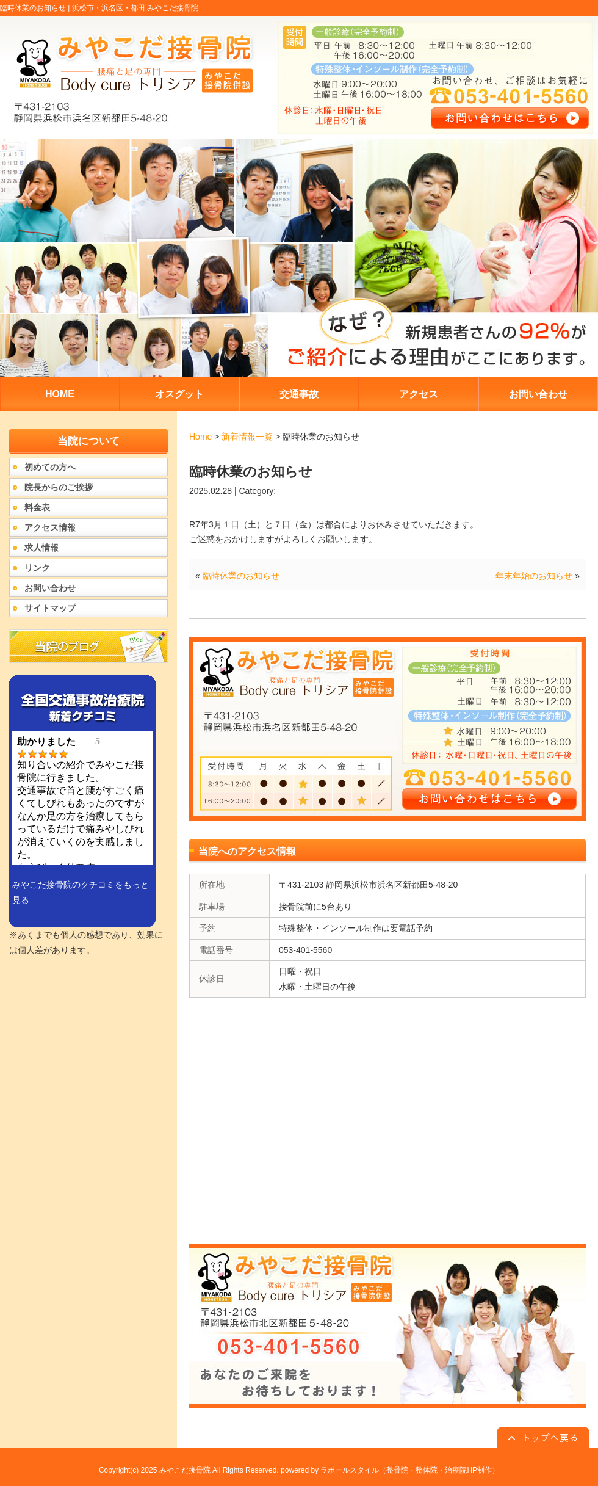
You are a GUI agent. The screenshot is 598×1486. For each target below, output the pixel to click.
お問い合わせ (50, 588)
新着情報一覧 (247, 436)
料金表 (37, 507)
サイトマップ (50, 608)
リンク (37, 568)
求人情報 (41, 548)
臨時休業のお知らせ (241, 576)
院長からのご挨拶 (58, 487)
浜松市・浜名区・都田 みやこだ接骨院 (135, 8)
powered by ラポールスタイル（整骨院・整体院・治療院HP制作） (390, 1470)
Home (200, 436)
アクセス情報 (50, 527)
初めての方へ (50, 467)
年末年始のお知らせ (533, 576)
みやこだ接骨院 (185, 1470)
